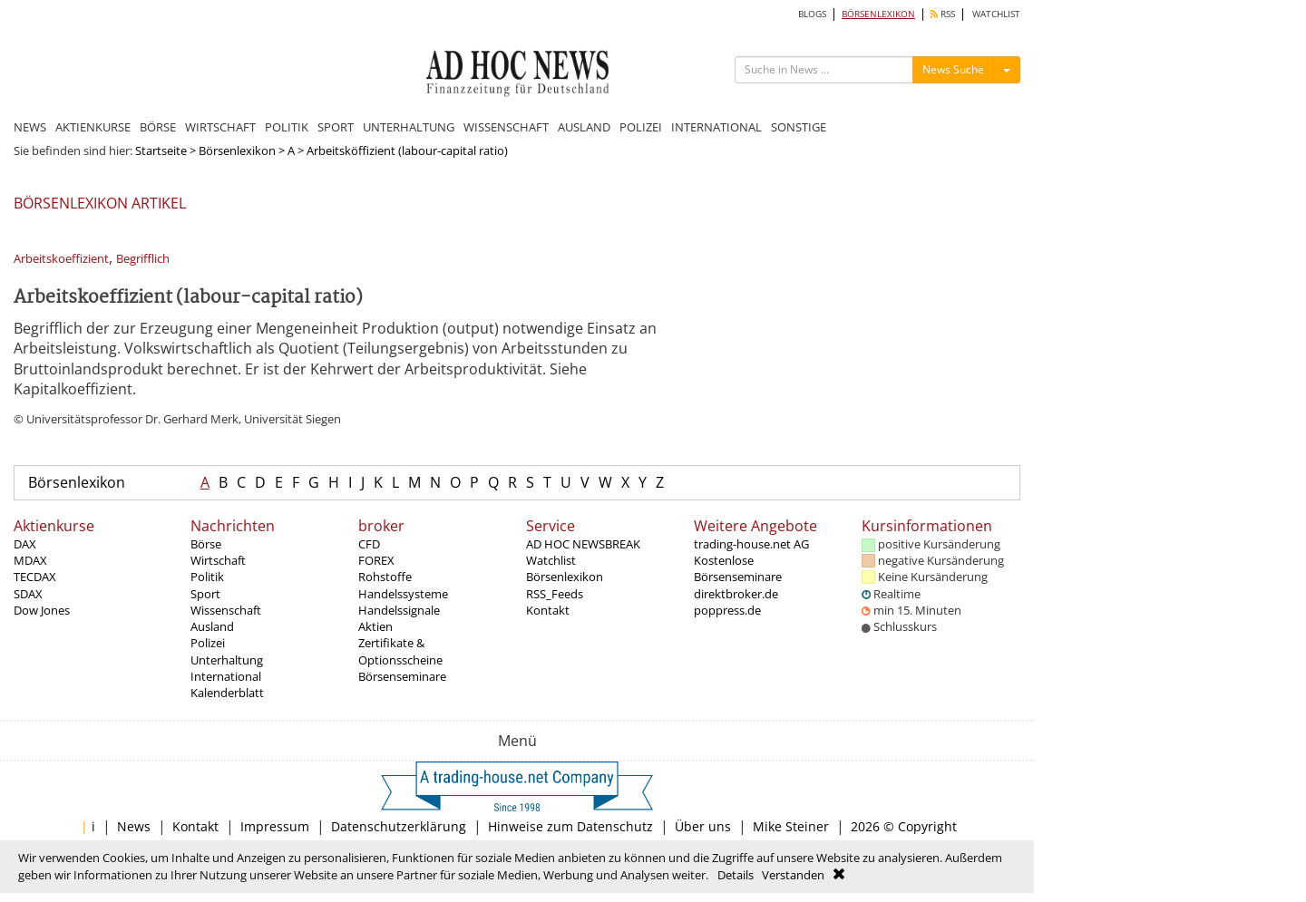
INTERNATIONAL (716, 127)
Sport (205, 594)
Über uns (703, 826)
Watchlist (551, 560)
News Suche (953, 69)
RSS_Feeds (554, 594)
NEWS (30, 127)
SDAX (28, 594)
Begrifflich (143, 259)
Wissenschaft (225, 610)
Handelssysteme (403, 594)
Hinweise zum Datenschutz (570, 826)
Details (735, 875)
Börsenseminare (402, 676)
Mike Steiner (791, 826)
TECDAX (35, 576)
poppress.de (727, 610)
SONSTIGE (798, 127)
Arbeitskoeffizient (61, 259)
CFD (369, 544)
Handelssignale (399, 610)
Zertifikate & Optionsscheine (400, 651)
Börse (205, 544)
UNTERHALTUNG (408, 127)
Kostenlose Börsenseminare (738, 568)
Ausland (212, 626)
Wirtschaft (218, 560)
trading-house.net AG (751, 544)
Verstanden (793, 875)
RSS (943, 14)
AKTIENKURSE (93, 127)
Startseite (161, 150)
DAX (25, 544)
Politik (207, 576)
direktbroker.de (736, 594)
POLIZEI (640, 127)
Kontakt (548, 610)
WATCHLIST (996, 14)
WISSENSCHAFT (506, 127)
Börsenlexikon (237, 150)
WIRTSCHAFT (220, 127)
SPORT (335, 127)
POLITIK (286, 127)
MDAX (30, 560)
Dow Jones (42, 610)
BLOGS (812, 14)
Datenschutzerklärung (398, 826)
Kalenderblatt (227, 692)
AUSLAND (584, 127)
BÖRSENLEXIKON (878, 14)
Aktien (375, 626)
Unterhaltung (226, 660)
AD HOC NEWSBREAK (583, 544)
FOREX (376, 560)
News (134, 826)
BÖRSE (158, 127)
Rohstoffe (385, 576)
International (225, 676)
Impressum (274, 826)
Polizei (207, 643)
